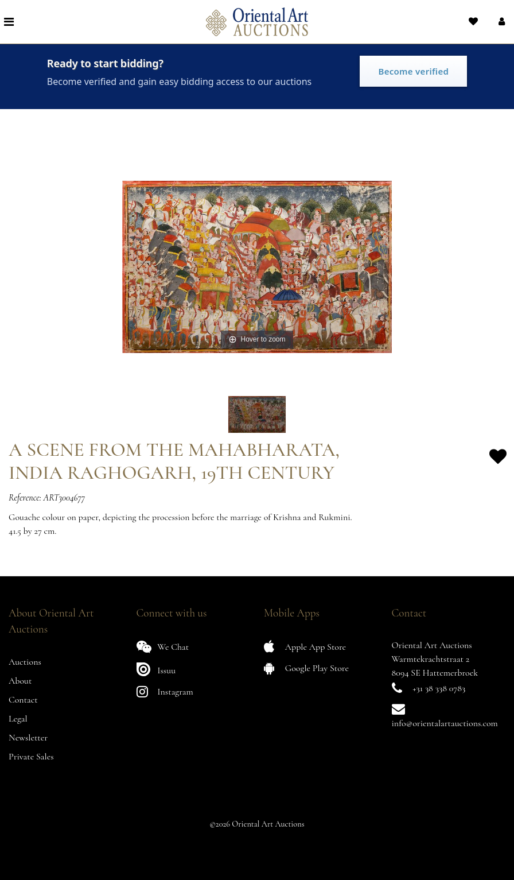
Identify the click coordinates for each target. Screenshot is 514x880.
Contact (23, 699)
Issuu (156, 669)
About (20, 681)
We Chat (163, 646)
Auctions (25, 662)
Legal (18, 718)
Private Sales (31, 756)
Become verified (413, 71)
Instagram (165, 691)
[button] (500, 21)
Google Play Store (306, 667)
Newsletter (28, 737)
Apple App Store (305, 646)
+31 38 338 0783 (438, 688)
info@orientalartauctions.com (445, 723)
